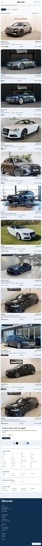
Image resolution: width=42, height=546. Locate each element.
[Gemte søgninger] (35, 2)
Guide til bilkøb (4, 519)
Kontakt (3, 539)
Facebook (3, 535)
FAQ (2, 525)
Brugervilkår (4, 530)
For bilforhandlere (5, 527)
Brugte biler (4, 516)
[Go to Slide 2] (20, 243)
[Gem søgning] (36, 544)
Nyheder (3, 517)
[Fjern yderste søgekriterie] (5, 435)
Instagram (3, 536)
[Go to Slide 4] (21, 243)
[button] (21, 27)
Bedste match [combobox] (35, 13)
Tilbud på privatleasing (6, 520)
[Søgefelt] (21, 5)
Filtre (3, 9)
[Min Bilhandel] (40, 2)
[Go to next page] (28, 443)
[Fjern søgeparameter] (17, 9)
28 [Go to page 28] (24, 443)
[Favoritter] (37, 2)
